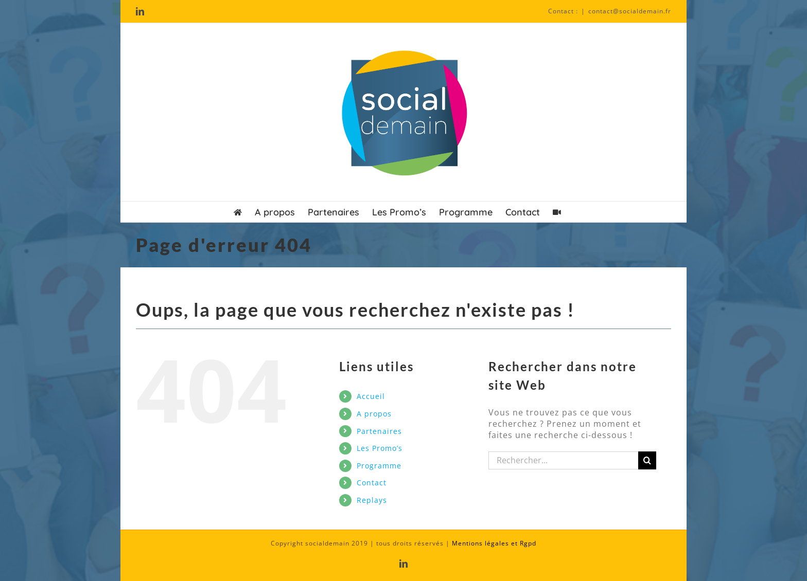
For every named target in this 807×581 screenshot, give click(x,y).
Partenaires (379, 431)
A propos (374, 414)
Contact (372, 482)
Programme (379, 465)
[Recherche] (647, 460)
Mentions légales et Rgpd (494, 543)
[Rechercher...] (563, 460)
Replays (372, 500)
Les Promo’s (379, 448)
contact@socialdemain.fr (629, 11)
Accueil (371, 396)
